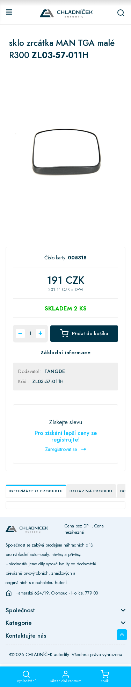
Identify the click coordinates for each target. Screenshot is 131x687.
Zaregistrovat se (65, 449)
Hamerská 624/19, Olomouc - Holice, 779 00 (56, 593)
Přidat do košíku (84, 333)
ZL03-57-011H (48, 381)
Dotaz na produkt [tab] (91, 491)
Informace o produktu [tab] (36, 491)
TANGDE (54, 371)
